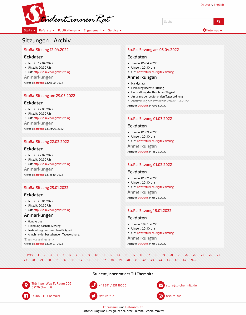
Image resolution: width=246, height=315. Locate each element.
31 (57, 260)
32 (64, 260)
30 (49, 260)
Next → (195, 260)
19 (163, 254)
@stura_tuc (106, 296)
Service (113, 30)
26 (218, 254)
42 (144, 260)
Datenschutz (134, 307)
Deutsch (206, 4)
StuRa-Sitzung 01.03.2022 (149, 118)
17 (148, 254)
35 (88, 260)
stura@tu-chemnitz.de (181, 285)
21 (179, 254)
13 (118, 254)
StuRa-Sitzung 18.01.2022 (149, 210)
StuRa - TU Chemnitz (46, 296)
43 (152, 260)
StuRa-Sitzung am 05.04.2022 (153, 49)
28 (33, 260)
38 (112, 260)
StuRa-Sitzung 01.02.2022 (149, 164)
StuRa (28, 30)
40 (128, 260)
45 (168, 260)
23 (194, 254)
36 (96, 260)
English (219, 4)
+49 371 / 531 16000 (112, 285)
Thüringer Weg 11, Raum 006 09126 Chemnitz (51, 285)
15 (133, 254)
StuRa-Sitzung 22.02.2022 (46, 141)
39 (120, 260)
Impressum (111, 307)
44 (160, 260)
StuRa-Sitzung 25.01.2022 (46, 187)
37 (104, 260)
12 (111, 254)
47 (184, 260)
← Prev (28, 254)
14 (126, 254)
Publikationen (67, 30)
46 (176, 260)
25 (210, 254)
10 (96, 254)
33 (72, 260)
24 (202, 254)
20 (171, 254)
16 (141, 254)
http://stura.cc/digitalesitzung (52, 72)
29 (41, 260)
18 (156, 254)
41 (136, 260)
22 (186, 254)
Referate (45, 30)
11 (103, 254)
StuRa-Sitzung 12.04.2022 (46, 49)
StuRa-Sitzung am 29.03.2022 (49, 95)
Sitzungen (39, 82)
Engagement (92, 30)
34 (80, 260)
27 (25, 260)
